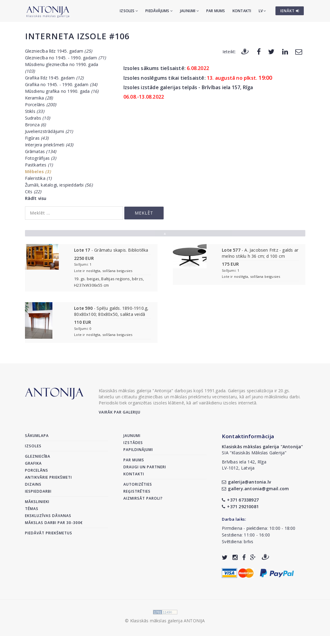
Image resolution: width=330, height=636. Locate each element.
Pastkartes (39, 165)
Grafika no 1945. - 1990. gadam (61, 84)
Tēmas (31, 508)
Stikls (34, 111)
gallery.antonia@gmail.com (255, 488)
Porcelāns (40, 104)
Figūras (36, 138)
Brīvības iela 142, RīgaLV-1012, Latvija (244, 465)
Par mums (215, 10)
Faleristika (38, 178)
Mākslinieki (37, 501)
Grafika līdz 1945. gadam (54, 78)
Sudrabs (37, 118)
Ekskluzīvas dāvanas (48, 515)
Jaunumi (189, 10)
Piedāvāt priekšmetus (48, 533)
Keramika (39, 98)
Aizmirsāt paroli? (143, 498)
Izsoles (129, 10)
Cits (33, 191)
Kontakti (241, 10)
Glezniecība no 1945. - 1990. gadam (65, 58)
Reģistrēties (137, 491)
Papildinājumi (138, 449)
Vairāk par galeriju (119, 412)
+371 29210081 (240, 506)
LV (262, 10)
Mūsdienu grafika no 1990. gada (62, 91)
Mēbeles (38, 171)
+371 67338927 (240, 500)
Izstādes (133, 442)
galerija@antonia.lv (246, 482)
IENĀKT (289, 10)
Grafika (33, 463)
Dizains (33, 484)
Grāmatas (40, 151)
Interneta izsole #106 (77, 36)
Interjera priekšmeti (49, 145)
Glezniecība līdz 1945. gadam (58, 51)
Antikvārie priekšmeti (48, 477)
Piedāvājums (159, 10)
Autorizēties (137, 484)
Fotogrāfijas (40, 158)
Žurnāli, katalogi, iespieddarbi (59, 185)
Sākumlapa (37, 435)
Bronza (35, 125)
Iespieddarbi (38, 491)
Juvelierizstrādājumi (49, 131)
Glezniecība (37, 456)
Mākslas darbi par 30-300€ (54, 522)
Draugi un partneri (144, 467)
